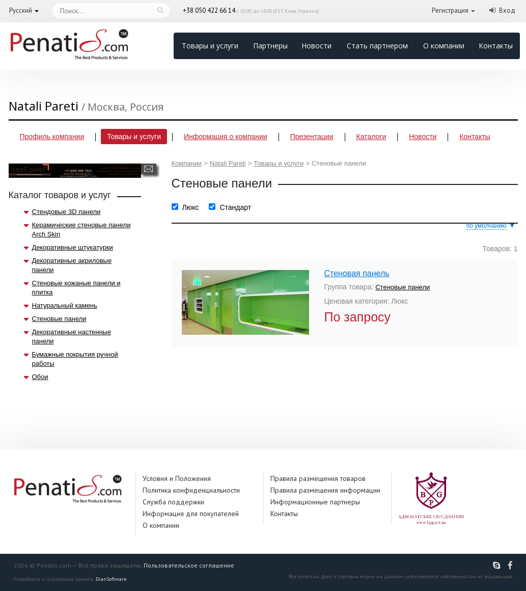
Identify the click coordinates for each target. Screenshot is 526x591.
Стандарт (235, 207)
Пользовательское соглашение (189, 565)
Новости (316, 45)
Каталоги (371, 136)
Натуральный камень (64, 305)
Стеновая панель (357, 273)
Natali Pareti (228, 163)
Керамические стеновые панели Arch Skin (81, 229)
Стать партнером (377, 45)
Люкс (190, 207)
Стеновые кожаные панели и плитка (76, 287)
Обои (40, 377)
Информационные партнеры (315, 501)
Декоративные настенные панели (72, 336)
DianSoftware (111, 579)
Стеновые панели (59, 319)
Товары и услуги (210, 45)
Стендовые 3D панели (66, 212)
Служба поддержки (173, 501)
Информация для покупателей (191, 513)
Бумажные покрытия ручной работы (75, 359)
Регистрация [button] (450, 10)
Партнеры (270, 45)
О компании (443, 45)
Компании (187, 163)
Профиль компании (52, 136)
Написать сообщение (148, 169)
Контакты (496, 45)
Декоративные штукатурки (72, 247)
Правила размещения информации (325, 490)
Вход (507, 10)
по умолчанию (486, 225)
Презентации (312, 136)
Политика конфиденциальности (191, 490)
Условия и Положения (177, 478)
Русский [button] (20, 10)
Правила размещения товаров (318, 478)
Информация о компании (225, 136)
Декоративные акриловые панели (72, 265)
